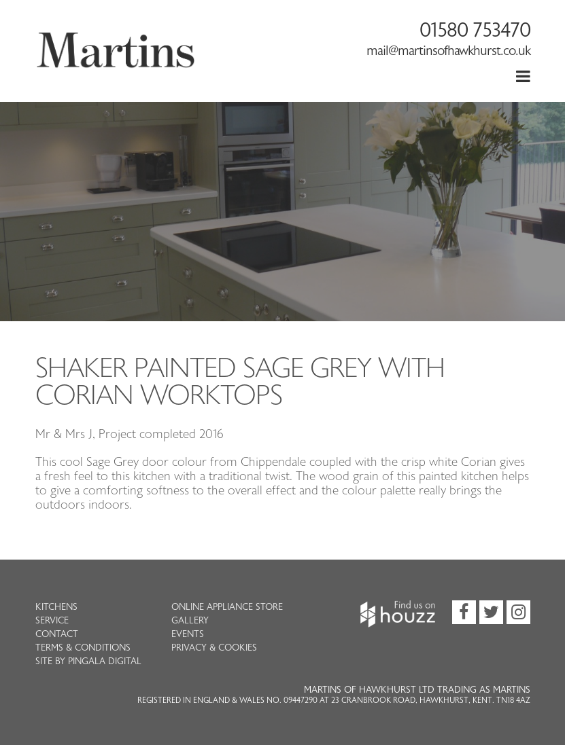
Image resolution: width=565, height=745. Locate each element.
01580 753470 (475, 30)
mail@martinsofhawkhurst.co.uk (448, 51)
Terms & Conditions (83, 647)
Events (187, 634)
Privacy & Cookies (214, 647)
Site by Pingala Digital (88, 661)
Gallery (190, 620)
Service (52, 620)
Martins (116, 64)
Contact (56, 634)
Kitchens (56, 607)
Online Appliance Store (227, 607)
